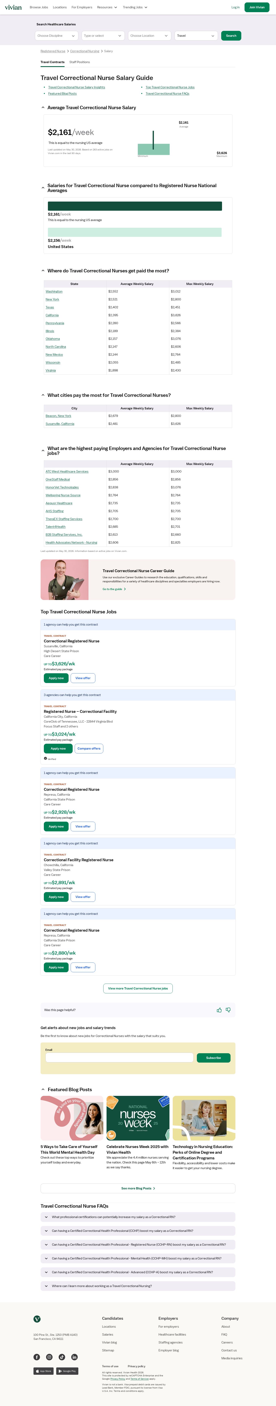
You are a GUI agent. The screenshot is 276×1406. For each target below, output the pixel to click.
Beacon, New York (58, 416)
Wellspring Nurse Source (63, 495)
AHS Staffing (55, 511)
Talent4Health (56, 527)
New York (52, 299)
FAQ (224, 1335)
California (52, 315)
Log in (236, 7)
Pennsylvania (55, 323)
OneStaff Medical (58, 479)
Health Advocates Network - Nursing (71, 543)
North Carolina (56, 347)
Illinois (50, 331)
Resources (107, 7)
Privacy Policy (117, 1378)
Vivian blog (109, 1342)
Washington (54, 291)
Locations (60, 7)
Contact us (229, 1350)
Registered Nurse (53, 51)
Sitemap (108, 1350)
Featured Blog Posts (62, 94)
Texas (50, 307)
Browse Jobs (39, 7)
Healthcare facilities (172, 1335)
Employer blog (168, 1350)
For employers (168, 1327)
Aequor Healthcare (59, 503)
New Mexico (54, 355)
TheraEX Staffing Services (64, 519)
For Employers (82, 7)
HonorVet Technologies (62, 487)
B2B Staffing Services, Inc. (64, 535)
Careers (227, 1342)
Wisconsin (53, 362)
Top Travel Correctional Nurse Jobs (170, 87)
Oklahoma (53, 339)
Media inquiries (232, 1358)
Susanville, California (60, 424)
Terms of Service (139, 1378)
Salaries (107, 1335)
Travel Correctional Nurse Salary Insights (76, 87)
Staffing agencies (170, 1342)
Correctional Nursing (84, 51)
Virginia (51, 370)
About (225, 1327)
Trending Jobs (135, 7)
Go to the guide (115, 589)
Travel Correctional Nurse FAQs (167, 94)
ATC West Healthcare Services (67, 471)
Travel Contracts (53, 62)
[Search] (56, 24)
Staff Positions (79, 62)
